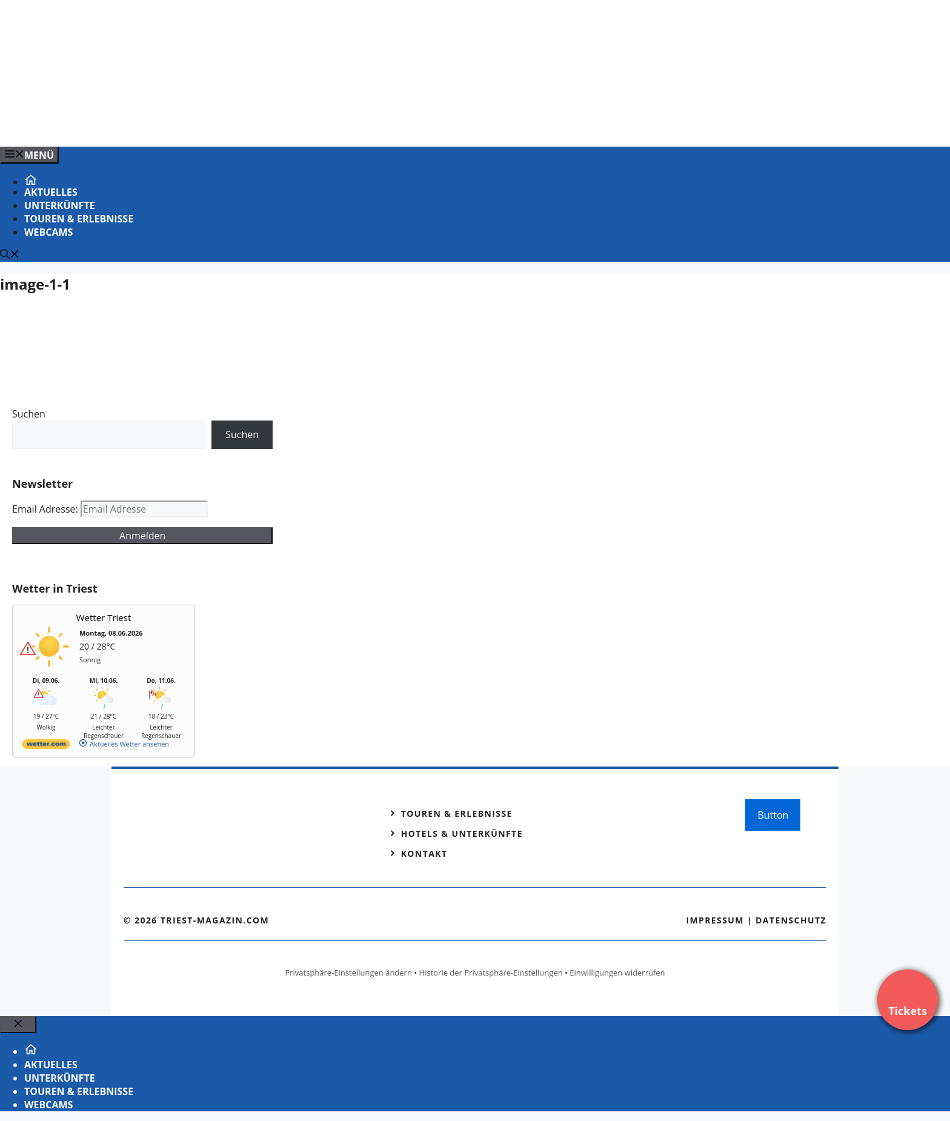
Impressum (715, 920)
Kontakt (424, 853)
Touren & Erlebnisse (78, 218)
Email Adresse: (46, 509)
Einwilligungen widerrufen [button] (617, 972)
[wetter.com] (46, 746)
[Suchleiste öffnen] (9, 255)
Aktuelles (51, 192)
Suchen (28, 414)
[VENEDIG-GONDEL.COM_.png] (244, 124)
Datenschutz (791, 920)
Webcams (48, 232)
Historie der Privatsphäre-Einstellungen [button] (491, 972)
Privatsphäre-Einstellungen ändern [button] (348, 972)
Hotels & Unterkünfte (462, 833)
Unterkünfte (59, 205)
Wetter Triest (103, 617)
